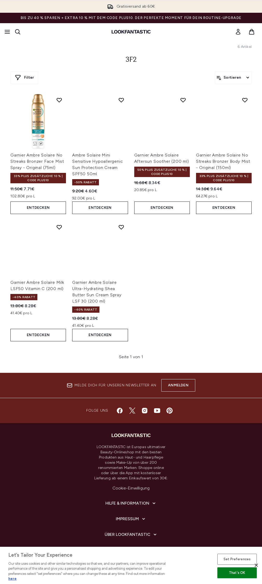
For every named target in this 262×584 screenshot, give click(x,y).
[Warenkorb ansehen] (251, 32)
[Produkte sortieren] (233, 77)
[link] (238, 32)
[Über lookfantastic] (131, 534)
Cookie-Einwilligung (131, 488)
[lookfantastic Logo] (131, 32)
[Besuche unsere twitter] (132, 410)
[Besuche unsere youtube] (157, 410)
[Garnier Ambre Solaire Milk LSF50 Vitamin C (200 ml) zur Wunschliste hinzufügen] (59, 227)
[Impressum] (131, 519)
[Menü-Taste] (7, 32)
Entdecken (38, 207)
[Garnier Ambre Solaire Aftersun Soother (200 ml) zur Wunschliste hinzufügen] (183, 100)
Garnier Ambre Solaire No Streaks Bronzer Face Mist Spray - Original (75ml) (37, 161)
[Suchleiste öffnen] (18, 32)
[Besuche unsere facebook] (119, 410)
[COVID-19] (131, 550)
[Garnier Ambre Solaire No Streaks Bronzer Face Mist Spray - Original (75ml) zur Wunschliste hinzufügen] (59, 100)
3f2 (131, 60)
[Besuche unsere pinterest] (169, 410)
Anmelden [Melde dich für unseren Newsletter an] (178, 385)
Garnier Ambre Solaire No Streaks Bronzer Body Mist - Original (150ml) (223, 161)
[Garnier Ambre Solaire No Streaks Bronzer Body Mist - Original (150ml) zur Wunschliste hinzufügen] (245, 100)
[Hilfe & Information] (131, 503)
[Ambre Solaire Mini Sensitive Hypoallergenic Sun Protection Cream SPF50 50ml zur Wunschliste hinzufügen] (121, 100)
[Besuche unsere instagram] (144, 410)
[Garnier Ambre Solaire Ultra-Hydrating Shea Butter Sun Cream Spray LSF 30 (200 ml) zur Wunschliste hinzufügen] (121, 227)
